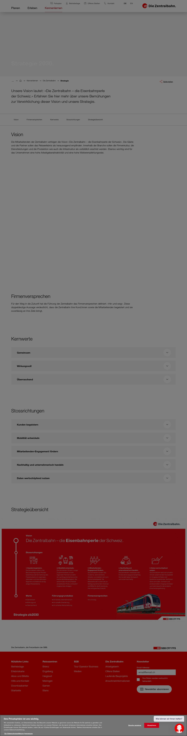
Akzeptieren (151, 725)
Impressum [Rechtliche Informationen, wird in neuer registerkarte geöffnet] (28, 733)
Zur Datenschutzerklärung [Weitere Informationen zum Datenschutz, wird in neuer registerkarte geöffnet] (14, 733)
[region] (93, 725)
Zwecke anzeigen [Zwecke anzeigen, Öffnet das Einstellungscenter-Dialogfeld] (134, 725)
